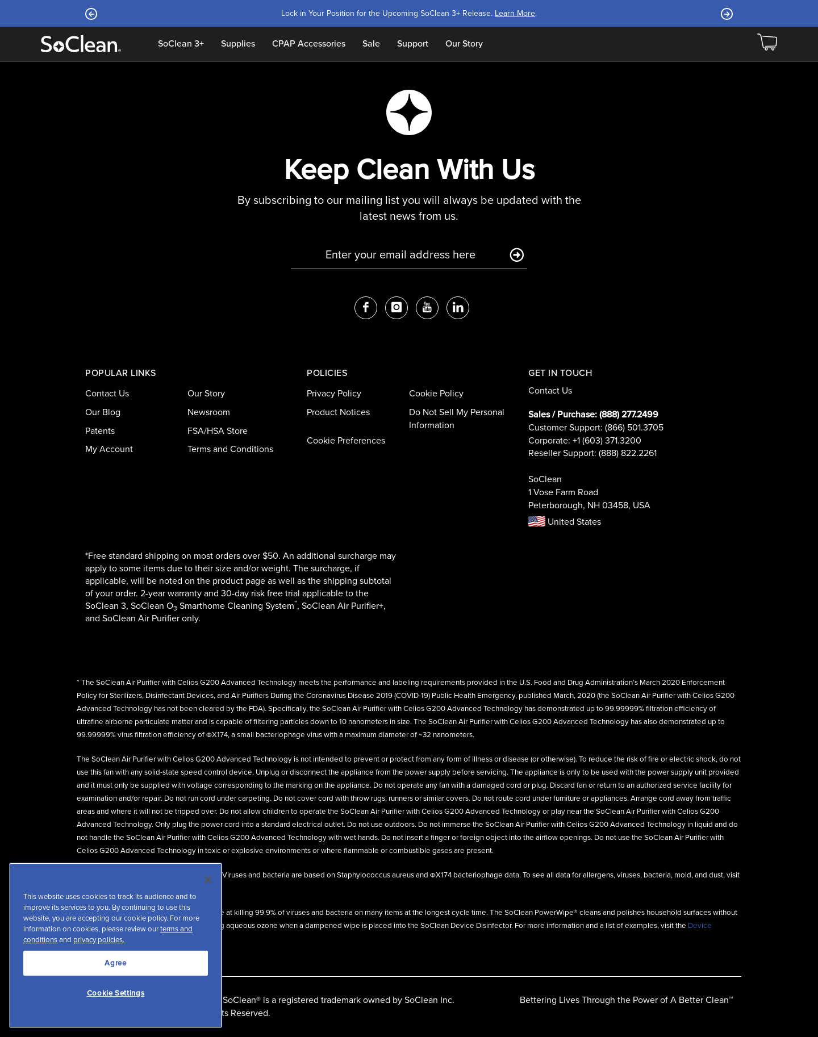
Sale (371, 43)
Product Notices (338, 412)
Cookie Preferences (346, 440)
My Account (109, 448)
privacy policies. (98, 939)
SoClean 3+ (181, 43)
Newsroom (208, 412)
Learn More (515, 13)
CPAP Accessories (308, 43)
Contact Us (107, 393)
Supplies (238, 43)
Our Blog (102, 412)
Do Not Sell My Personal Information (456, 418)
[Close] (207, 879)
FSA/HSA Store (217, 430)
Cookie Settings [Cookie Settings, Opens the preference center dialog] (116, 993)
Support (412, 43)
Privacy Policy (334, 393)
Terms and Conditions (230, 448)
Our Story (464, 43)
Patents (100, 430)
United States (564, 521)
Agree (115, 962)
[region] (115, 945)
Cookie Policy (436, 393)
